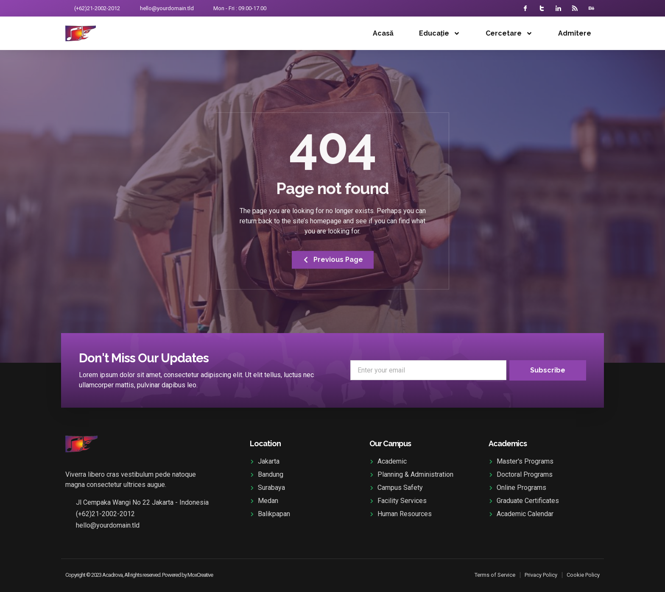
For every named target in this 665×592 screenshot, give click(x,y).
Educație (439, 33)
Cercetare (509, 33)
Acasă (383, 33)
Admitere (574, 33)
